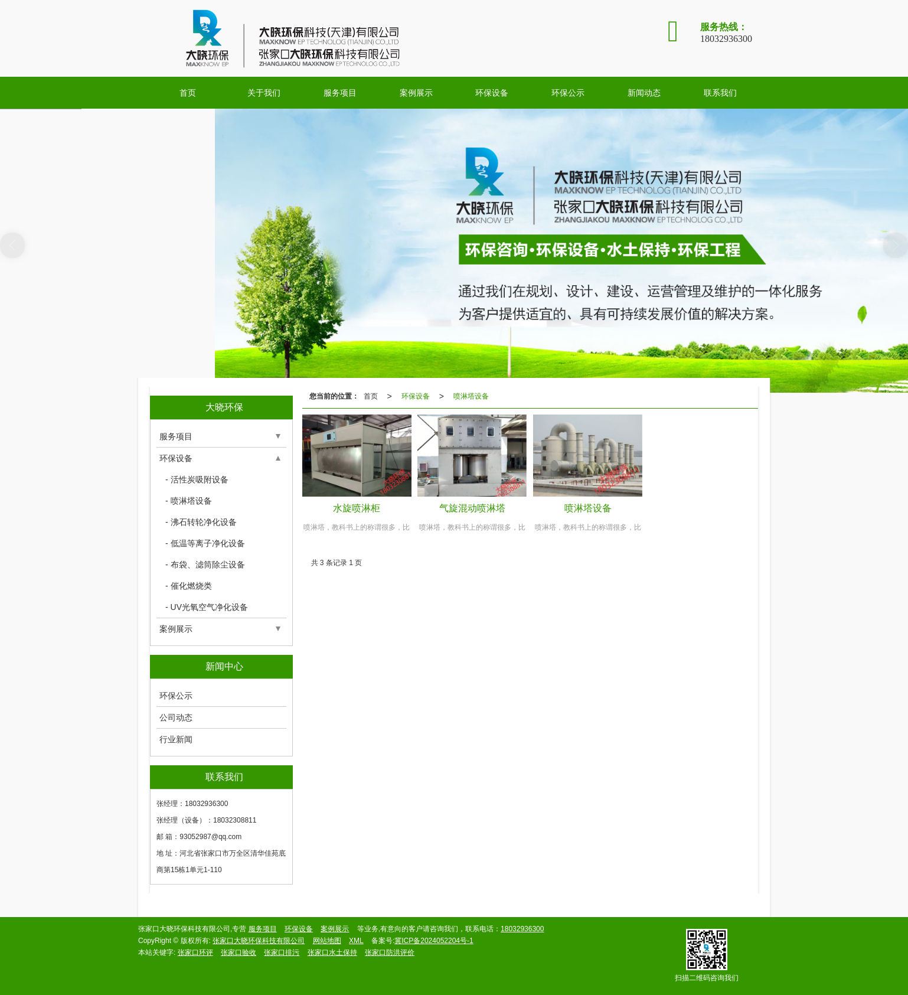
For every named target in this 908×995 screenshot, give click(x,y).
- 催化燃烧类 (188, 586)
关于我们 (263, 92)
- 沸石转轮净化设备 (201, 522)
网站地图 (327, 941)
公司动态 (175, 717)
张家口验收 (238, 952)
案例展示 (416, 92)
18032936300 (522, 929)
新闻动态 (644, 92)
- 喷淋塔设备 (188, 500)
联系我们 (720, 92)
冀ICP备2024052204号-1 (433, 941)
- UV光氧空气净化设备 (206, 607)
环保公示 (567, 92)
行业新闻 (175, 739)
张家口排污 (281, 952)
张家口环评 (195, 952)
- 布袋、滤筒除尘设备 (205, 564)
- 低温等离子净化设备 (205, 543)
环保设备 (491, 92)
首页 (187, 92)
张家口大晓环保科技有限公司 (259, 941)
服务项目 (340, 92)
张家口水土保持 (332, 952)
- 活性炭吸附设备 (196, 479)
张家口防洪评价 (389, 952)
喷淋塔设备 (471, 396)
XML (356, 941)
